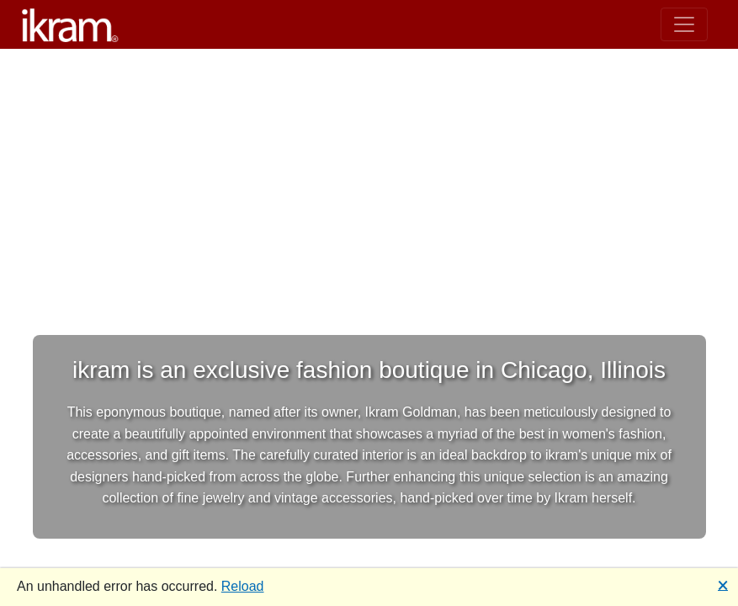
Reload (242, 586)
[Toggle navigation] (684, 24)
